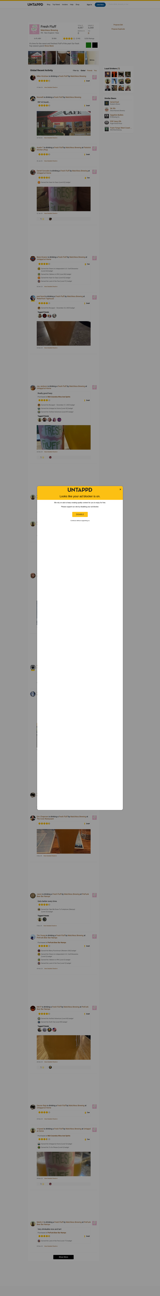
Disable (80, 514)
